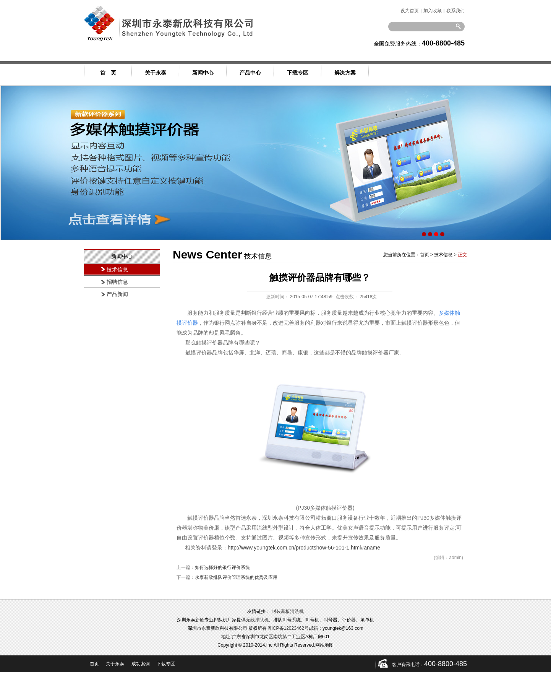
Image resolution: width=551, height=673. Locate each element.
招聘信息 (117, 282)
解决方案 (345, 73)
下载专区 (297, 73)
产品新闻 (117, 294)
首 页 (108, 73)
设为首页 (409, 10)
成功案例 (140, 663)
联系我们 (455, 10)
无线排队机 (257, 620)
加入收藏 (432, 10)
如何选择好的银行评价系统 (222, 567)
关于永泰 (155, 73)
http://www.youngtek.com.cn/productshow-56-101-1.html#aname (304, 548)
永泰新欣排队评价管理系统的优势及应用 (236, 577)
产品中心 (250, 73)
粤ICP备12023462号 (288, 628)
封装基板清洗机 (288, 611)
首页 (424, 254)
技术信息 (117, 270)
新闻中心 (203, 73)
